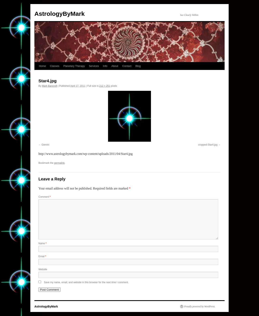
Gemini (45, 144)
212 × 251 (104, 86)
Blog (138, 65)
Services (94, 65)
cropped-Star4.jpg (207, 144)
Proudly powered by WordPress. (199, 306)
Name (42, 243)
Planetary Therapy (74, 65)
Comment (44, 196)
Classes (54, 65)
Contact (126, 65)
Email (42, 256)
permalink (59, 163)
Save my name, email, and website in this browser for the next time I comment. (86, 282)
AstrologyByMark (59, 13)
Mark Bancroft (49, 86)
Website (42, 269)
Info (105, 65)
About (114, 65)
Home (42, 65)
